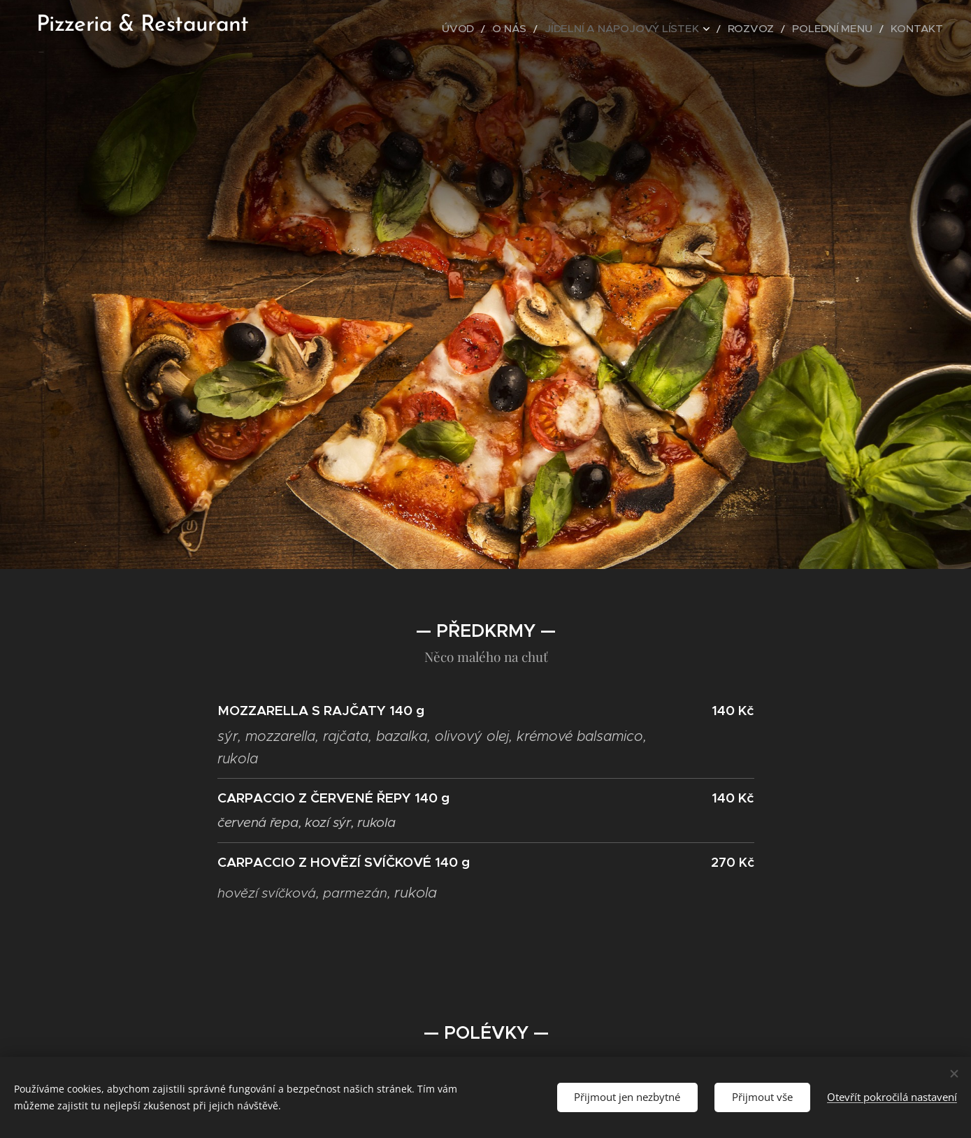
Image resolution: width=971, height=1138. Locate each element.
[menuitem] (512, 28)
